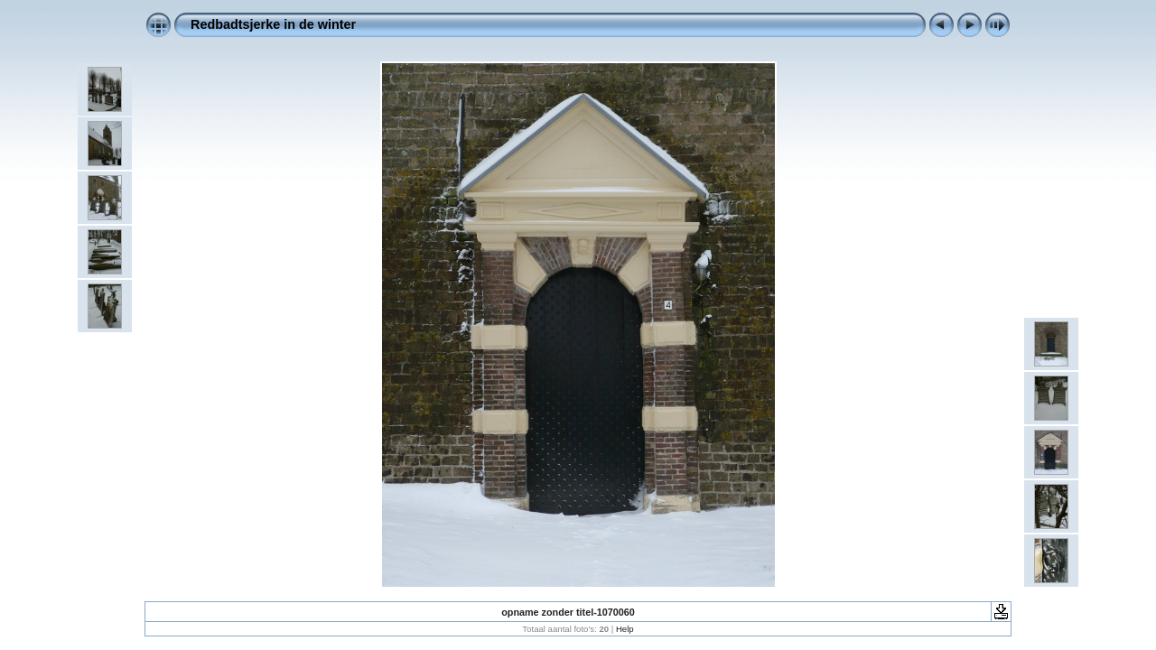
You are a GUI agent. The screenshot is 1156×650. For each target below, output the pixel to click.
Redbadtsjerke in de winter (273, 24)
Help (625, 629)
